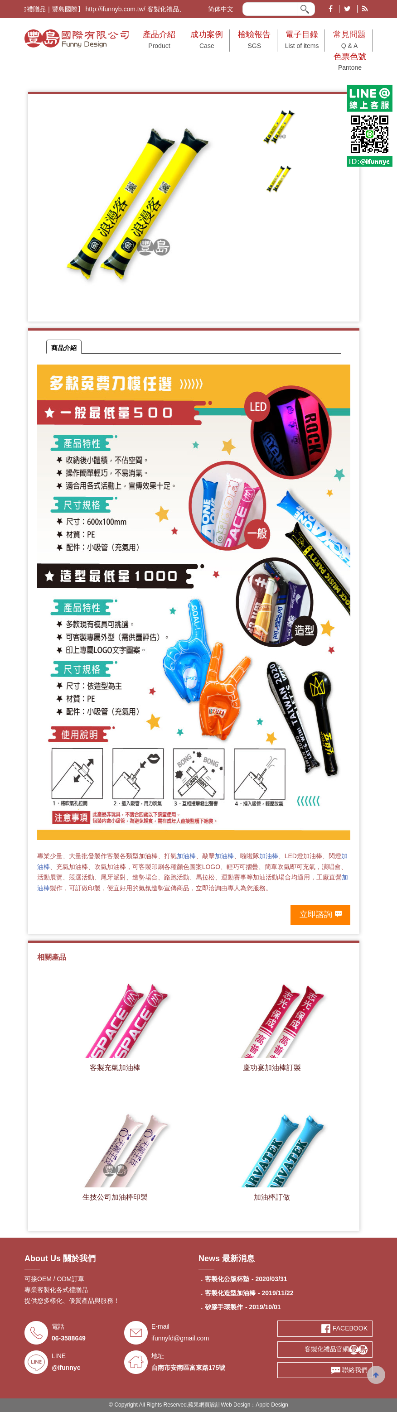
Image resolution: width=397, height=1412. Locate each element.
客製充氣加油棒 (115, 1067)
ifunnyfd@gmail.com (180, 1338)
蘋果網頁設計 (204, 1405)
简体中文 (220, 9)
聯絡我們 (349, 1370)
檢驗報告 (254, 41)
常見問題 (349, 41)
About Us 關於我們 (60, 1258)
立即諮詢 (316, 914)
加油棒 (186, 856)
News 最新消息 (226, 1258)
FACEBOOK (344, 1328)
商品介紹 (64, 347)
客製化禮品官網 (336, 1349)
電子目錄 (302, 41)
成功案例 (207, 41)
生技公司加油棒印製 (115, 1197)
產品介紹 (159, 41)
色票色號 (350, 63)
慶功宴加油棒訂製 (272, 1067)
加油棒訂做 (272, 1197)
